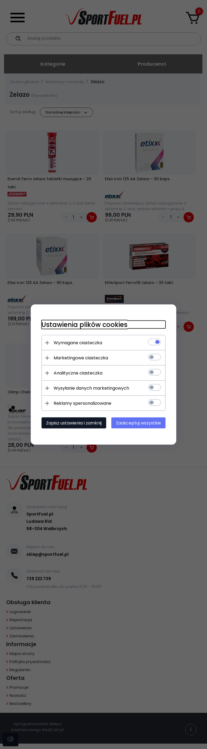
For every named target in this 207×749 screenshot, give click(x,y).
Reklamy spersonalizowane (82, 403)
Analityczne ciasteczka (78, 373)
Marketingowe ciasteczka (81, 358)
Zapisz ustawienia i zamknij (74, 423)
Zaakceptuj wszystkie (138, 423)
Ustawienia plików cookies (84, 325)
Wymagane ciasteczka (78, 343)
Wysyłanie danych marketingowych (91, 388)
